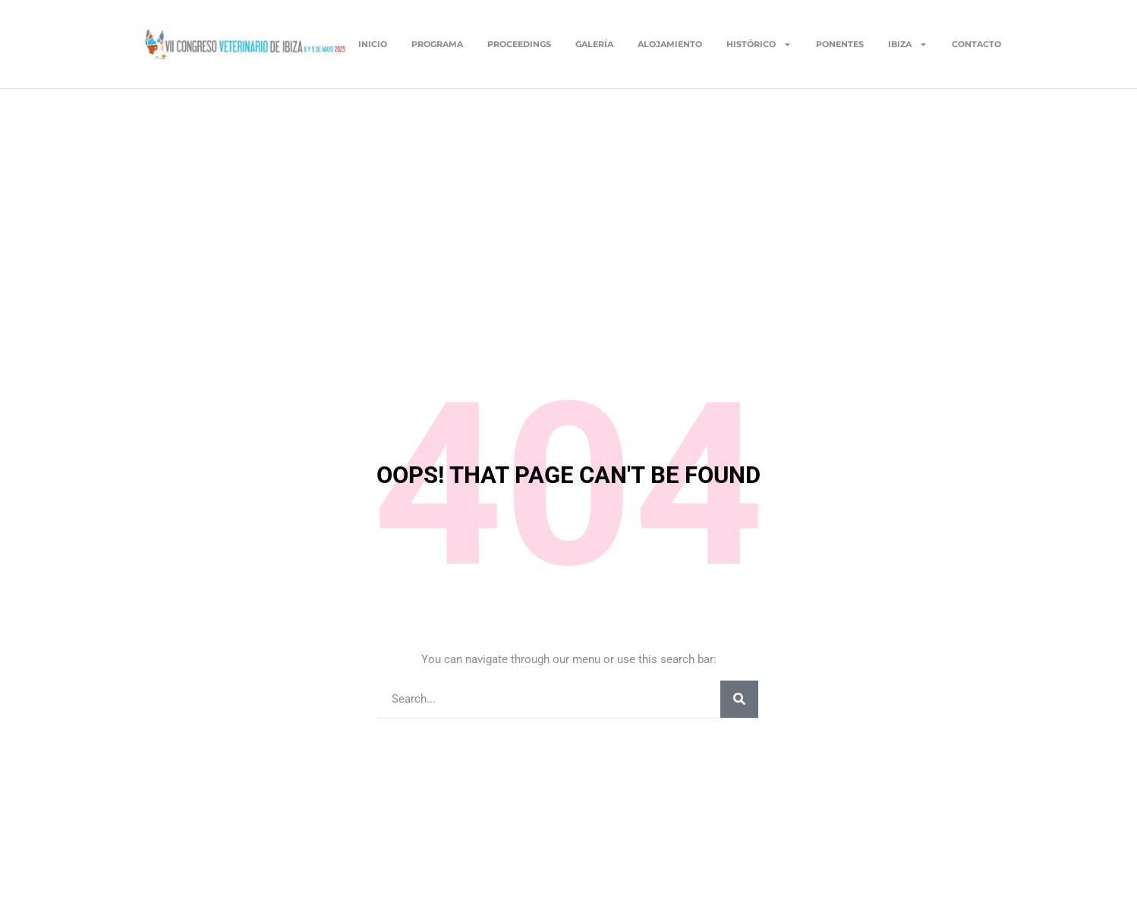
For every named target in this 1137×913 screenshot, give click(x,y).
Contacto (976, 44)
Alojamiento (670, 44)
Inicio (372, 44)
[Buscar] (739, 699)
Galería (594, 44)
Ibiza (908, 44)
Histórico (759, 44)
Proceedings (519, 44)
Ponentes (840, 44)
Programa (437, 44)
